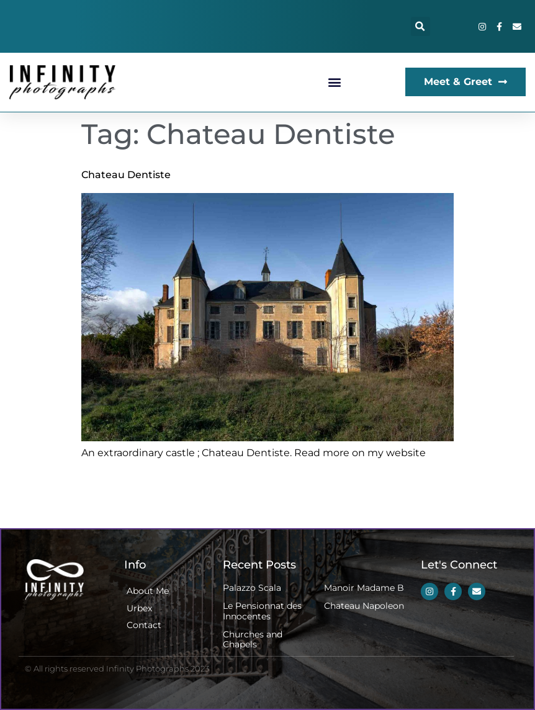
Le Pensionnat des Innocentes (262, 611)
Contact (144, 625)
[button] (420, 26)
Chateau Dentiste (126, 175)
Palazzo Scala (252, 587)
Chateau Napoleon (364, 605)
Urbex (139, 608)
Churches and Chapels (252, 639)
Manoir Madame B (364, 587)
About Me (148, 590)
